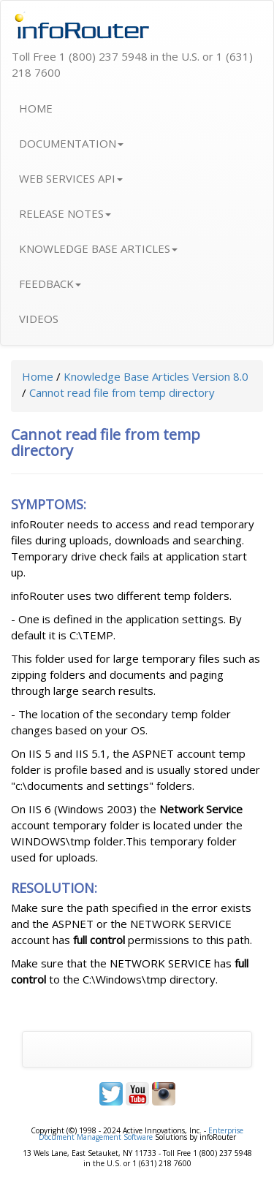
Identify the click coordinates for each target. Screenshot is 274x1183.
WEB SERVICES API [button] (71, 178)
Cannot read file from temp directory (122, 392)
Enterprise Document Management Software (141, 1133)
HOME (36, 108)
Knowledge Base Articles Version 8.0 (156, 376)
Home (37, 376)
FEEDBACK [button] (50, 283)
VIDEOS (38, 318)
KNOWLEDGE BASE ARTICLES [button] (98, 248)
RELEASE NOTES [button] (65, 213)
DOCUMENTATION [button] (71, 143)
